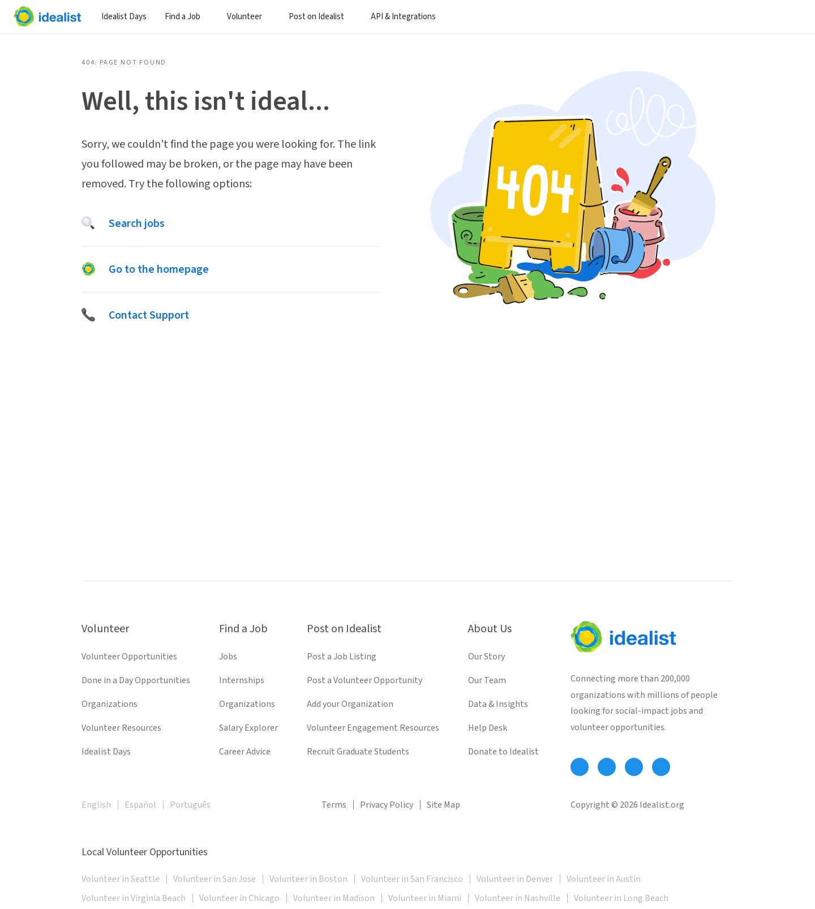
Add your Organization (350, 704)
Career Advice (245, 751)
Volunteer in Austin (604, 879)
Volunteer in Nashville (517, 898)
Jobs (228, 656)
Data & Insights (498, 704)
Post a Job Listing (341, 656)
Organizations (110, 704)
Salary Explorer (248, 728)
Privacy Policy (386, 805)
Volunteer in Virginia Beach (134, 898)
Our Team (487, 680)
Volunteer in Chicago (239, 898)
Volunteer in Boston (308, 879)
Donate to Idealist (503, 751)
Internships (241, 680)
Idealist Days (124, 17)
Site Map (443, 805)
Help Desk (487, 728)
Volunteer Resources (121, 728)
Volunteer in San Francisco (412, 879)
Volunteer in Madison (334, 898)
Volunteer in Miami (424, 898)
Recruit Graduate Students (358, 751)
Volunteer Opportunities (129, 656)
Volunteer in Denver (515, 879)
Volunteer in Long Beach (621, 898)
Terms (333, 805)
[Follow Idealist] (579, 767)
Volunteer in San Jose (214, 879)
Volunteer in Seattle (121, 879)
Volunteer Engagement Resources (373, 728)
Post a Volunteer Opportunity (364, 680)
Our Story (486, 656)
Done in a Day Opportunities (136, 680)
